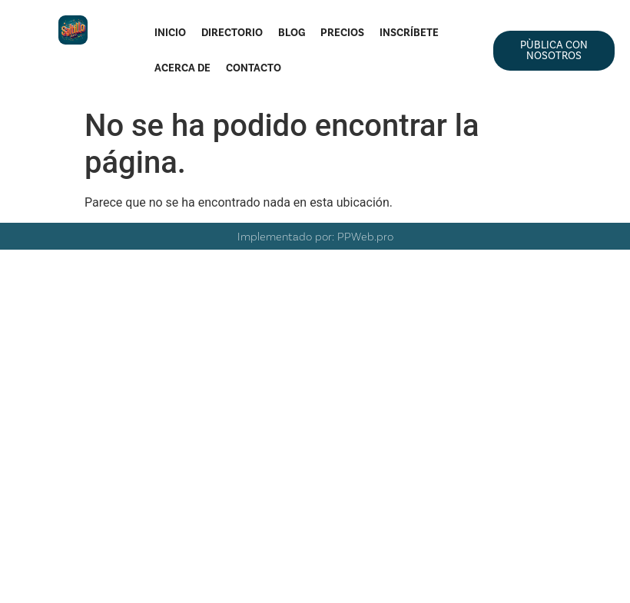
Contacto (253, 68)
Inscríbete (409, 32)
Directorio (232, 32)
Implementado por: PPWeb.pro (315, 236)
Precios (342, 32)
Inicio (170, 32)
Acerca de (182, 68)
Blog (291, 32)
